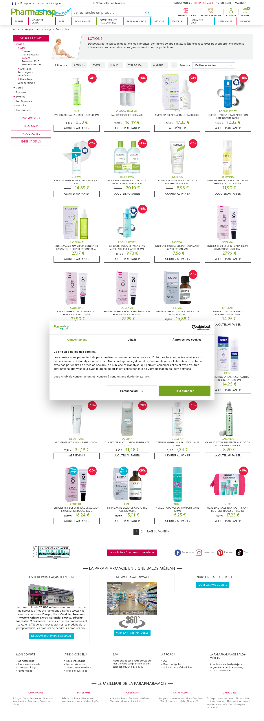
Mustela (114, 701)
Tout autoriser (184, 390)
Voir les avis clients (213, 585)
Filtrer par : (62, 65)
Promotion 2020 (30, 61)
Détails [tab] (132, 339)
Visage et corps (37, 21)
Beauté (19, 21)
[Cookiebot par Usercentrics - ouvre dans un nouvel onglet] (194, 327)
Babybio (133, 698)
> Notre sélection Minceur (109, 3)
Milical (163, 701)
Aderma (66, 698)
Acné (58, 29)
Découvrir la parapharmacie (51, 636)
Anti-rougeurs (25, 72)
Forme (97, 65)
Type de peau (136, 65)
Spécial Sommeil (204, 3)
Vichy (16, 704)
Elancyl (190, 701)
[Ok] (148, 13)
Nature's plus (225, 704)
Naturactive (242, 698)
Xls (197, 701)
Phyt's (95, 701)
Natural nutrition (216, 701)
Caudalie (27, 698)
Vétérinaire (225, 21)
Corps (19, 87)
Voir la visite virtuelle (132, 633)
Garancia (48, 698)
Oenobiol (197, 698)
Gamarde (45, 701)
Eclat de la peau (26, 82)
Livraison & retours (76, 664)
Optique (159, 21)
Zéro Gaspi (224, 3)
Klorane (125, 701)
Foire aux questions (76, 670)
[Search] (108, 13)
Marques (240, 3)
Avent (124, 698)
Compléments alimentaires (108, 21)
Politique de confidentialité (177, 667)
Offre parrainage (27, 667)
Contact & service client (78, 667)
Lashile (181, 701)
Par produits (23, 110)
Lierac (172, 701)
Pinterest (226, 552)
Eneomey (33, 701)
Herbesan (229, 698)
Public (114, 65)
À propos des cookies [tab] (187, 339)
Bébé (61, 21)
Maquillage (26, 79)
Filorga (17, 698)
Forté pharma (214, 698)
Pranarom (212, 707)
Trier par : (186, 65)
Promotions (31, 118)
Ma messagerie (26, 660)
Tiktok (243, 552)
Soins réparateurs (31, 64)
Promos (245, 21)
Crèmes (26, 51)
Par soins (21, 105)
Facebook (184, 552)
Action (78, 65)
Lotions (26, 57)
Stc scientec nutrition (179, 698)
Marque (158, 65)
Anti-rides (25, 68)
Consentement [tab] (77, 339)
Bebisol (145, 698)
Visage (48, 29)
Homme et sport (197, 21)
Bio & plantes (83, 21)
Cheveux (21, 92)
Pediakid (136, 701)
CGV (165, 660)
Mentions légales (172, 664)
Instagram (205, 552)
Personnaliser (131, 390)
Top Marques (24, 101)
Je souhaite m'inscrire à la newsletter (132, 552)
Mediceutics (19, 701)
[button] (230, 12)
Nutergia (239, 704)
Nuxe (79, 701)
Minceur (177, 21)
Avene (37, 698)
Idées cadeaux (31, 141)
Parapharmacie (136, 21)
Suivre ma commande (29, 664)
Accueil (17, 29)
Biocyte (162, 698)
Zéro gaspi (31, 126)
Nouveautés (182, 3)
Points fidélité (25, 670)
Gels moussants (30, 54)
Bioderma (87, 698)
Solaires (20, 96)
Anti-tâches (24, 75)
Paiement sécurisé (75, 660)
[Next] (158, 532)
